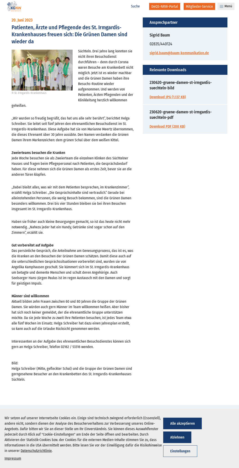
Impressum (13, 458)
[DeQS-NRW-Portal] (164, 6)
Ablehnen (177, 437)
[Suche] (138, 6)
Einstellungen (180, 451)
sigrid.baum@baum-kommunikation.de (179, 53)
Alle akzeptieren (182, 423)
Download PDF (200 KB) (167, 126)
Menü (226, 6)
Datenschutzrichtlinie (36, 450)
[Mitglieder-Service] (199, 6)
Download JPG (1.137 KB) (168, 97)
